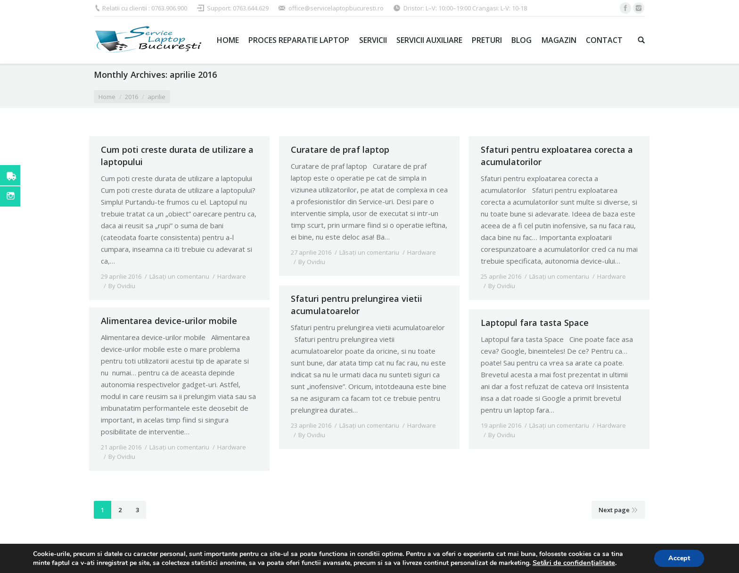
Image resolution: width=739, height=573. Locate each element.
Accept (679, 558)
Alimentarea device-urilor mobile (169, 314)
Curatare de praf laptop (340, 149)
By (121, 286)
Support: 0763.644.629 (238, 8)
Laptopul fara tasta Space (535, 322)
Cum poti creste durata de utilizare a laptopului (177, 155)
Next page (614, 510)
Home (107, 96)
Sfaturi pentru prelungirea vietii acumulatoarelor (356, 304)
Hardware (231, 276)
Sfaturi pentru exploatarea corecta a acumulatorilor (557, 155)
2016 (131, 96)
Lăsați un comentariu (179, 276)
